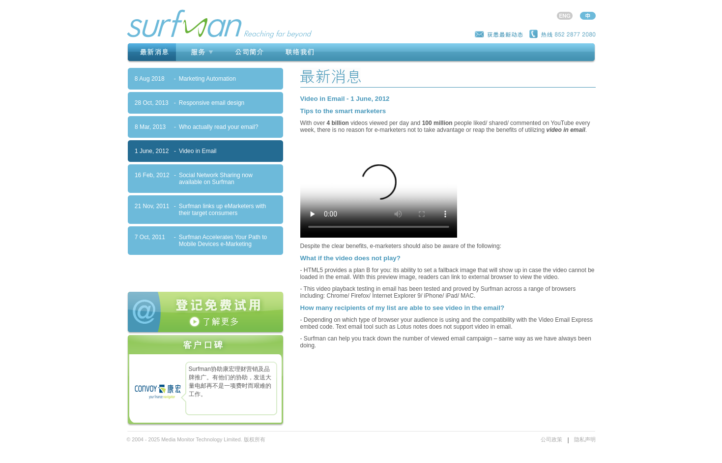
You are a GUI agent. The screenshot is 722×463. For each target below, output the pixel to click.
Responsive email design (211, 102)
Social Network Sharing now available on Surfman (216, 178)
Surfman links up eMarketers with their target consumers (222, 209)
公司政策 (551, 439)
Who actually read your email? (218, 126)
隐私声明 (585, 439)
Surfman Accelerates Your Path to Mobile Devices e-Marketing (223, 240)
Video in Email (198, 151)
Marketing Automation (207, 78)
